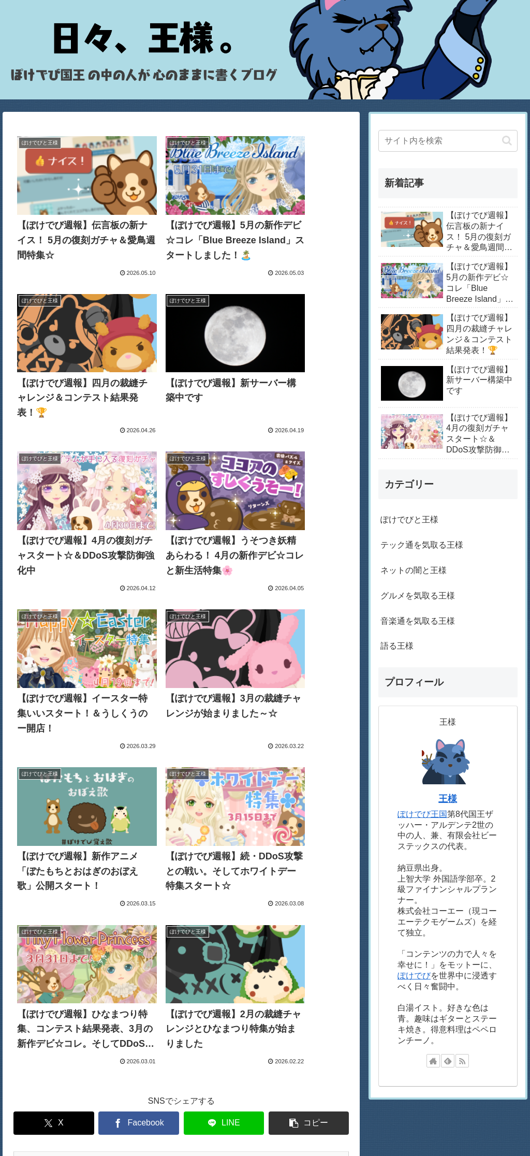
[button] (309, 726)
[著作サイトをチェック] (433, 1060)
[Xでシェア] (53, 726)
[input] (447, 141)
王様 (447, 799)
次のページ (181, 769)
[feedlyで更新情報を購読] (447, 1060)
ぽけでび (414, 975)
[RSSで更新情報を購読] (462, 1060)
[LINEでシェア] (224, 726)
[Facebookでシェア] (138, 726)
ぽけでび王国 (422, 814)
